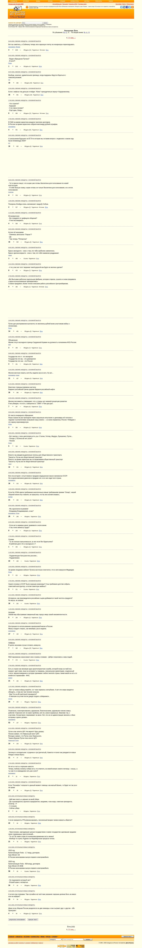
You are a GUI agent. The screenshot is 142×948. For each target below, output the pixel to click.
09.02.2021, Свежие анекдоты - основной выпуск (24, 433)
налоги (10, 678)
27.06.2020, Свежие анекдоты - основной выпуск (24, 665)
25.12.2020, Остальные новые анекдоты (21, 847)
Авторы (86, 1)
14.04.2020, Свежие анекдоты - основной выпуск (24, 566)
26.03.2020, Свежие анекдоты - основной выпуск (24, 55)
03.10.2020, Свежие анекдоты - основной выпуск (24, 728)
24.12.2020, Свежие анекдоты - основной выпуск (24, 595)
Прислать (98, 1)
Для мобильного (57, 4)
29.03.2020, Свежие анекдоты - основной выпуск (24, 451)
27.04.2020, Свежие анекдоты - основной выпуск (24, 763)
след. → (73, 38)
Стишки (62, 1)
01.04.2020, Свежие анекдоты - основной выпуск (24, 384)
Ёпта (47, 50)
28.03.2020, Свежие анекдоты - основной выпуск (24, 135)
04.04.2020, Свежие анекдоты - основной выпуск (24, 639)
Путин (10, 63)
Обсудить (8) (27, 483)
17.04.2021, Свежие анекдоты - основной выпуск (24, 536)
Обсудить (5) (27, 223)
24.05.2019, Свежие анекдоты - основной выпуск (24, 337)
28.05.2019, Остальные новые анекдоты (21, 817)
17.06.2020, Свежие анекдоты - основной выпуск (24, 119)
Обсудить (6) (27, 242)
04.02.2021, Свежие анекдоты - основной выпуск (24, 247)
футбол (10, 497)
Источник (42, 50)
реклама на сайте (13, 943)
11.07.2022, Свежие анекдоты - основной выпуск (24, 686)
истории (27, 936)
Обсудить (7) (27, 270)
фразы (48, 936)
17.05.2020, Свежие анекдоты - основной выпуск (24, 100)
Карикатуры (75, 1)
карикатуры (35, 936)
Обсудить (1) (27, 287)
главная (11, 936)
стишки (54, 936)
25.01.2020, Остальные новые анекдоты (21, 796)
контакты (21, 943)
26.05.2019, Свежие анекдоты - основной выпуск (24, 749)
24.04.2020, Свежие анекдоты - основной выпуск (24, 472)
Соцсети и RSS (73, 4)
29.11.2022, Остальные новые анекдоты (21, 905)
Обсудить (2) (27, 207)
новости (41, 943)
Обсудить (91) (27, 130)
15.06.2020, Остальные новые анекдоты (21, 891)
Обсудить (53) (28, 83)
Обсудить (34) (27, 364)
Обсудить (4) (27, 66)
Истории (26, 1)
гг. (66, 32)
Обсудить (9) (27, 146)
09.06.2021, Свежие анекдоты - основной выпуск (24, 353)
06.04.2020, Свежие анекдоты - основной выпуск (24, 41)
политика (10, 192)
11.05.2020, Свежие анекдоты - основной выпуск (24, 609)
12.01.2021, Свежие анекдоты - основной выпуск (24, 653)
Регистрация (130, 4)
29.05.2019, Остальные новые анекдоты (21, 877)
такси (9, 464)
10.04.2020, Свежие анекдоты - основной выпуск (24, 320)
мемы (43, 936)
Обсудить (27, 516)
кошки (17, 375)
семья (10, 255)
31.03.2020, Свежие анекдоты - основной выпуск (24, 369)
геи (9, 79)
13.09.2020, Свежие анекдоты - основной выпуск (24, 489)
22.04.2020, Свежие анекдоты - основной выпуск (24, 88)
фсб (9, 344)
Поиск (111, 1)
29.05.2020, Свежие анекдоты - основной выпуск (24, 398)
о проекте (27, 943)
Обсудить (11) (27, 50)
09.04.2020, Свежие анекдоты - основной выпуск (24, 412)
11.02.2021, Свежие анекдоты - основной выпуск (24, 552)
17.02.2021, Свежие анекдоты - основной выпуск (24, 581)
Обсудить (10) (28, 95)
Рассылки (65, 4)
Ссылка (26, 258)
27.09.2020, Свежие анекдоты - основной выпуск (24, 276)
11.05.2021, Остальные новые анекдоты (21, 828)
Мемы (38, 1)
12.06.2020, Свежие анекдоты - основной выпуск (24, 201)
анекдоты (19, 936)
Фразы (50, 1)
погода (10, 698)
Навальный (11, 740)
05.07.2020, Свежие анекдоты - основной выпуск (24, 72)
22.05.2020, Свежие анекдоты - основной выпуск (24, 522)
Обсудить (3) (27, 195)
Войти (124, 4)
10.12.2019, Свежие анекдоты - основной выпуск (24, 264)
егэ (9, 143)
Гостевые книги (82, 4)
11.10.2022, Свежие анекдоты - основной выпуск (24, 213)
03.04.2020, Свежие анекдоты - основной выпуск (24, 505)
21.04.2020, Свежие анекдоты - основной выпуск (24, 623)
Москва (18, 47)
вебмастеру (34, 943)
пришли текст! (127, 936)
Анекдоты (13, 1)
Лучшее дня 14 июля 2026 (15, 4)
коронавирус (11, 47)
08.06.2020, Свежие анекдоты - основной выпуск (24, 180)
